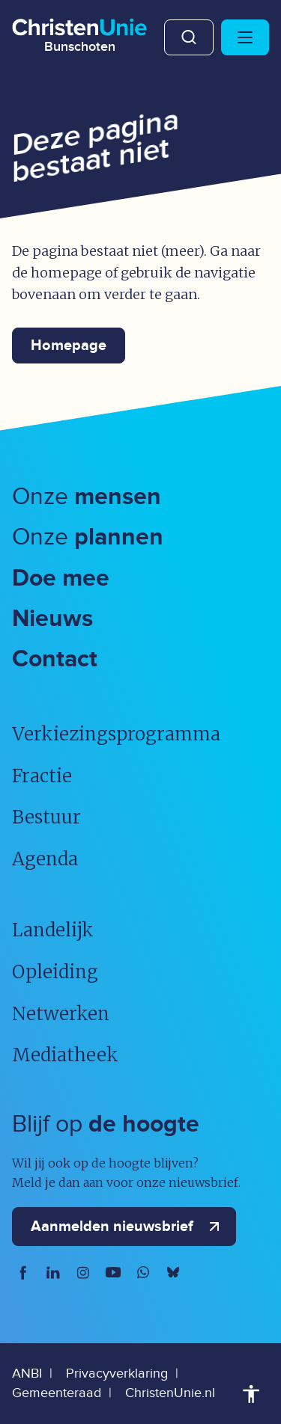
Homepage (68, 346)
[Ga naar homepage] (79, 33)
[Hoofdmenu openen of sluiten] (245, 37)
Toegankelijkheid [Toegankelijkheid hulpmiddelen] (251, 1394)
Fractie (42, 776)
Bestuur (46, 817)
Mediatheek (65, 1055)
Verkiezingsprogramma (116, 734)
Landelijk (53, 930)
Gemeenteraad (56, 1393)
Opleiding (55, 971)
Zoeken (189, 37)
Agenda (45, 859)
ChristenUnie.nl (170, 1393)
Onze (86, 497)
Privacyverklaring (117, 1373)
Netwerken (60, 1013)
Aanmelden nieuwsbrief (128, 1227)
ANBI (27, 1373)
